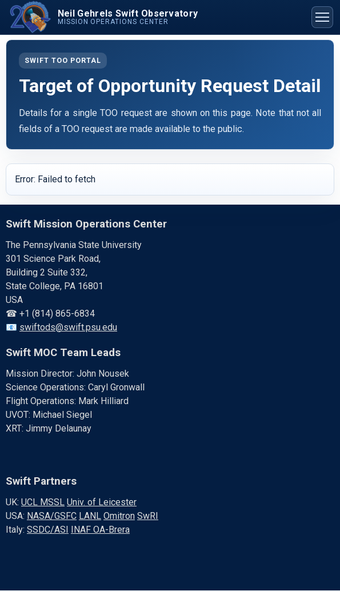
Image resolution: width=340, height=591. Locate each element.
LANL (90, 515)
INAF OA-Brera (100, 529)
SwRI (147, 515)
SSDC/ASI (48, 529)
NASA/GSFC (52, 515)
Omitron (119, 515)
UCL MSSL (43, 502)
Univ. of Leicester (102, 502)
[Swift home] (102, 17)
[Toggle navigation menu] (322, 17)
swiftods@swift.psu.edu (68, 327)
